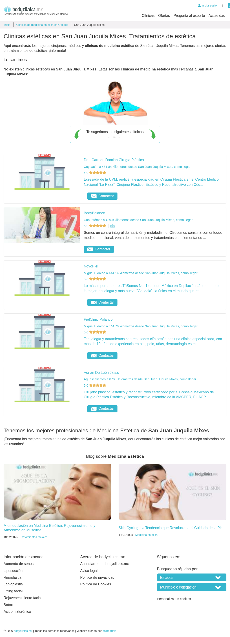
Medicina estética (146, 534)
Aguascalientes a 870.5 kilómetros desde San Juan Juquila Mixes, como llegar (140, 379)
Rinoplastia (12, 577)
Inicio (7, 24)
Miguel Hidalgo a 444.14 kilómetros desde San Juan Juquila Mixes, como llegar (140, 273)
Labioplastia (13, 584)
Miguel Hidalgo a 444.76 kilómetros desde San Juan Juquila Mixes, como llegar (140, 326)
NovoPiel (91, 266)
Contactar (102, 196)
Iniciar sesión (208, 5)
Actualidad (216, 16)
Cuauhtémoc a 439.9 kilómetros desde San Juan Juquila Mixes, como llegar (138, 220)
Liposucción (13, 571)
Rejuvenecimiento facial (23, 598)
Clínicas (148, 16)
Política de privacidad (97, 577)
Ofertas (164, 16)
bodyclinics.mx (23, 631)
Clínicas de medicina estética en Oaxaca (42, 24)
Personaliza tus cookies (174, 599)
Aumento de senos (18, 564)
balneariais (109, 631)
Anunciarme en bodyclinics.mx (104, 564)
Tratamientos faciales (33, 537)
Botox (8, 605)
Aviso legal (88, 571)
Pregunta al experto (189, 16)
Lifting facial (13, 591)
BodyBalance (94, 213)
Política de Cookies (95, 584)
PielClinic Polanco (98, 319)
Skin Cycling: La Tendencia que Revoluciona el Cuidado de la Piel (171, 528)
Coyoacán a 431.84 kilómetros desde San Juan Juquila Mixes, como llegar (137, 167)
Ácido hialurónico (17, 611)
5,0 (95, 173)
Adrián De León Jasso (101, 372)
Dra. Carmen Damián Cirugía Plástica (114, 160)
